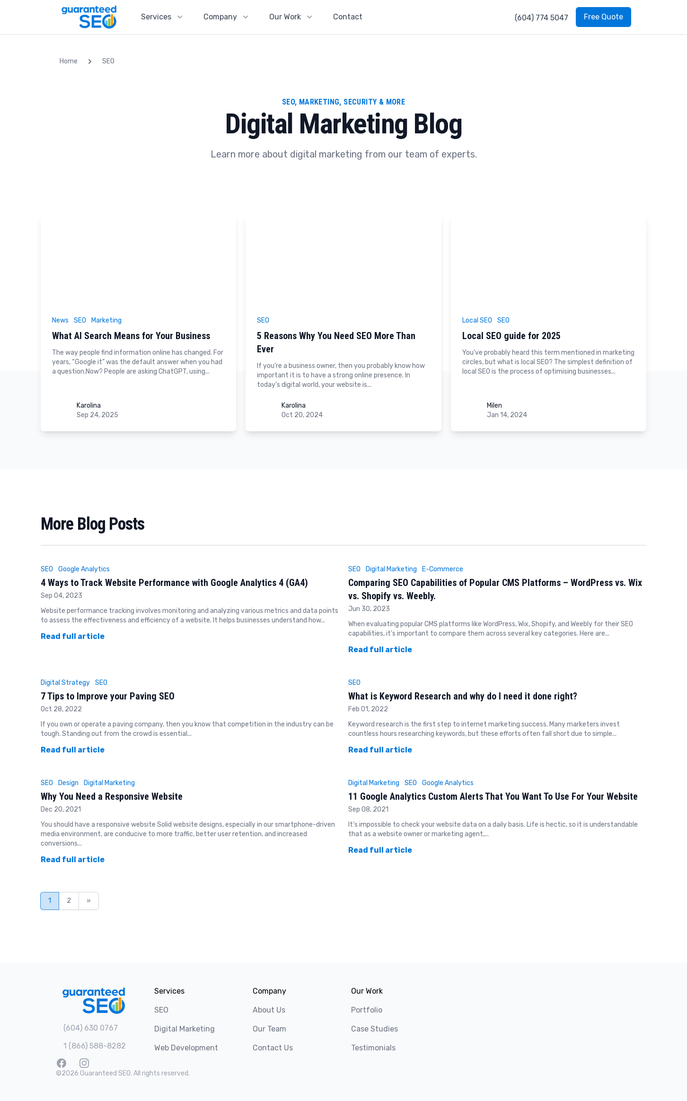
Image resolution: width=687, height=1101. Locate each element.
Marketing (106, 320)
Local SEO (477, 320)
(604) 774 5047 (541, 17)
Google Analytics (84, 569)
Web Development (186, 1047)
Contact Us (273, 1047)
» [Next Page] (89, 901)
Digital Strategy (65, 683)
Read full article (73, 636)
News (60, 320)
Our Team (269, 1028)
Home (69, 61)
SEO (108, 61)
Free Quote (603, 16)
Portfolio (366, 1009)
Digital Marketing (391, 569)
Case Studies (374, 1028)
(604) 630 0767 (90, 1027)
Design (68, 783)
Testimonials (373, 1047)
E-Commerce (442, 569)
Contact (347, 16)
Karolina (89, 406)
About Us (269, 1009)
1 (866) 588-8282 (94, 1045)
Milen (494, 406)
